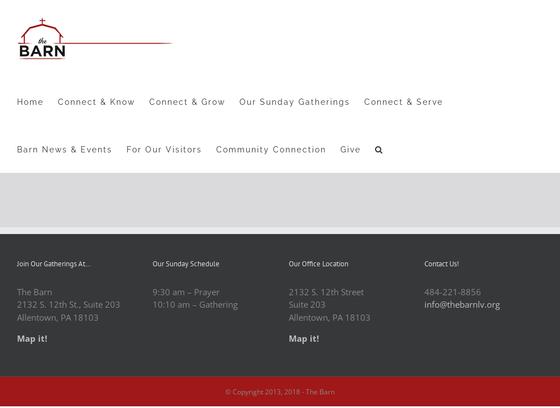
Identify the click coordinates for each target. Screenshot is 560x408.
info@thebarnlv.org (462, 304)
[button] (379, 149)
